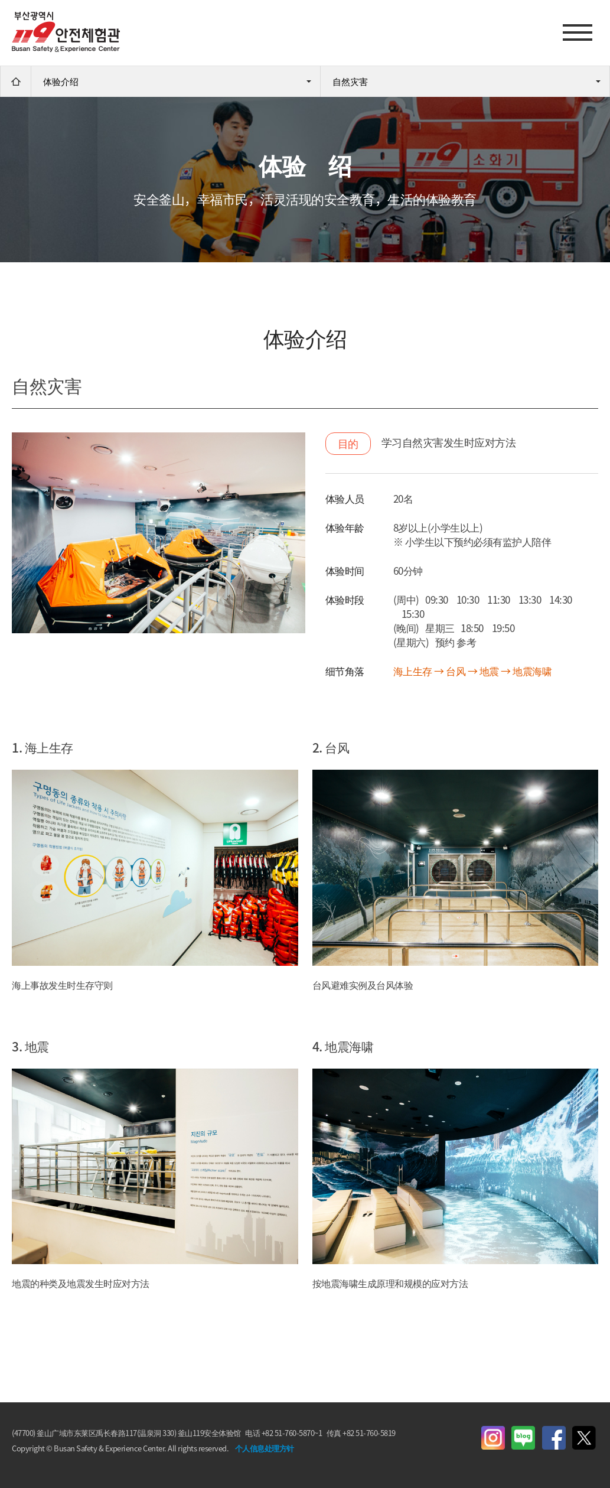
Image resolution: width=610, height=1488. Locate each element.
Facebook (554, 1438)
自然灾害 (350, 81)
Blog (523, 1438)
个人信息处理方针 (264, 1448)
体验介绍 (61, 81)
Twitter (584, 1438)
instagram (493, 1438)
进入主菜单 (0, 0)
